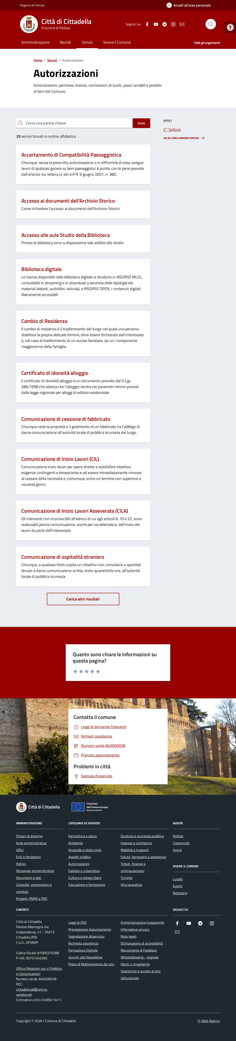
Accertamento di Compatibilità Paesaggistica (71, 155)
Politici (21, 863)
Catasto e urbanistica (84, 870)
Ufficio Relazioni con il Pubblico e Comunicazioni (39, 971)
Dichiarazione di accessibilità (142, 943)
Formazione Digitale (83, 950)
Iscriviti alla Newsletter (85, 957)
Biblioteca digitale (41, 269)
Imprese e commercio (136, 843)
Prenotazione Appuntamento (89, 929)
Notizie (178, 836)
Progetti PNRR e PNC (31, 898)
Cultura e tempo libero (84, 877)
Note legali (129, 936)
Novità (65, 42)
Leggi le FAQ (77, 922)
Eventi (177, 886)
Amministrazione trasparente (142, 922)
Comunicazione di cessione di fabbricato (65, 419)
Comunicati (181, 843)
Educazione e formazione (86, 884)
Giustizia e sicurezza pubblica (142, 836)
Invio (141, 123)
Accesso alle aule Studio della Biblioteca (65, 235)
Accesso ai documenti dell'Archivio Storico (68, 201)
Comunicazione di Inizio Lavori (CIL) (60, 459)
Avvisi (177, 850)
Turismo (126, 877)
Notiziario (180, 893)
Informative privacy (135, 929)
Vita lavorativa (131, 884)
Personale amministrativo (35, 870)
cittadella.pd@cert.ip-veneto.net (32, 992)
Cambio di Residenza (44, 321)
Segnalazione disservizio (86, 936)
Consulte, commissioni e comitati (34, 888)
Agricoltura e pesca (82, 836)
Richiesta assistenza (83, 943)
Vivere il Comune (117, 42)
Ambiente (75, 843)
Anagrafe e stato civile (84, 850)
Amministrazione (35, 42)
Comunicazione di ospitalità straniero (62, 557)
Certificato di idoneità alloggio (54, 373)
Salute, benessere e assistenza (143, 856)
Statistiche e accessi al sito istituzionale (140, 974)
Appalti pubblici (79, 856)
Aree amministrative (31, 843)
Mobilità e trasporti (135, 850)
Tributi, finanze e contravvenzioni (133, 867)
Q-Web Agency (209, 1020)
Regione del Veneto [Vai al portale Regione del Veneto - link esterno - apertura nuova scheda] (32, 5)
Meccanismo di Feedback (139, 950)
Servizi (87, 42)
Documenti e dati (28, 877)
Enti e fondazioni (28, 856)
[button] (230, 27)
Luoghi (178, 879)
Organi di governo (29, 836)
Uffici (20, 850)
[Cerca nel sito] (211, 24)
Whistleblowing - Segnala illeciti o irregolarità (139, 961)
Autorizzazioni (78, 863)
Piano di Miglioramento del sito (91, 964)
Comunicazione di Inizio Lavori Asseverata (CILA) (74, 511)
